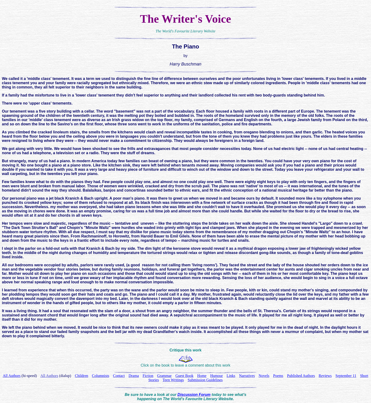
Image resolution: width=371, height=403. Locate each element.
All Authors (49, 376)
